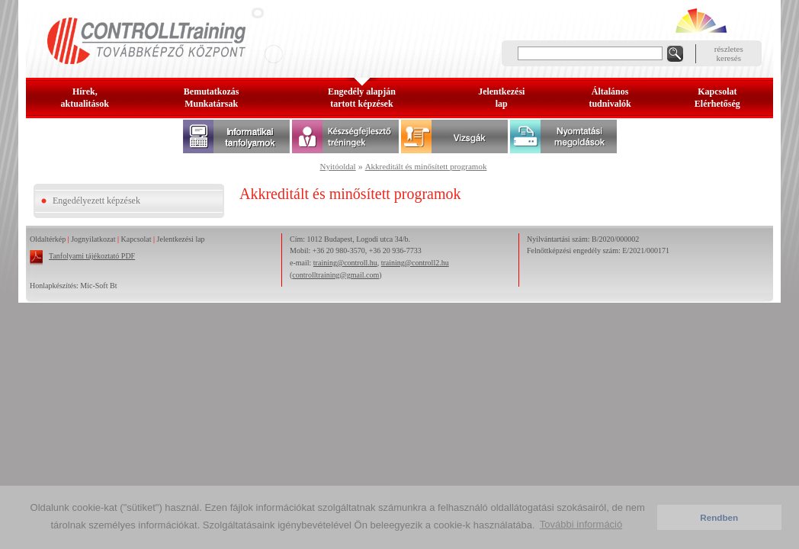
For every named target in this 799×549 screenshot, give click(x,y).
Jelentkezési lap (181, 239)
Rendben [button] (719, 517)
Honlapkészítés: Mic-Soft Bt (73, 285)
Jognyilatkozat (93, 239)
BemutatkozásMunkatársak (211, 97)
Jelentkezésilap (501, 97)
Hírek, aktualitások (85, 97)
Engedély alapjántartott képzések (362, 97)
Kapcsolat (136, 239)
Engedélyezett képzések (96, 200)
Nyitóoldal (338, 166)
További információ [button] (581, 524)
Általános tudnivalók (610, 97)
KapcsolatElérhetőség (717, 97)
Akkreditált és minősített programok (426, 166)
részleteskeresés (728, 53)
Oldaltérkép (48, 239)
